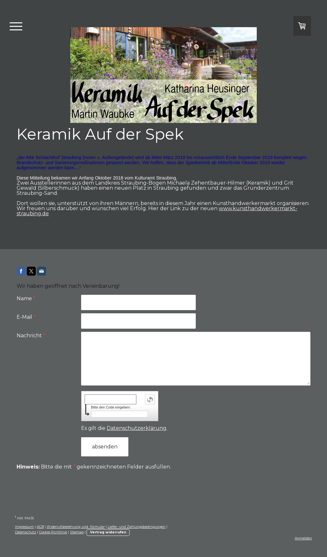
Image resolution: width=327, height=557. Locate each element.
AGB (40, 527)
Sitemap (77, 532)
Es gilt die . (124, 428)
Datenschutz (25, 532)
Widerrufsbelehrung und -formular (76, 527)
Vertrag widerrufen (108, 532)
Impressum (24, 527)
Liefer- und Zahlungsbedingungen (136, 527)
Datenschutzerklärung (136, 428)
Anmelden (303, 538)
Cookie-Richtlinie (53, 532)
